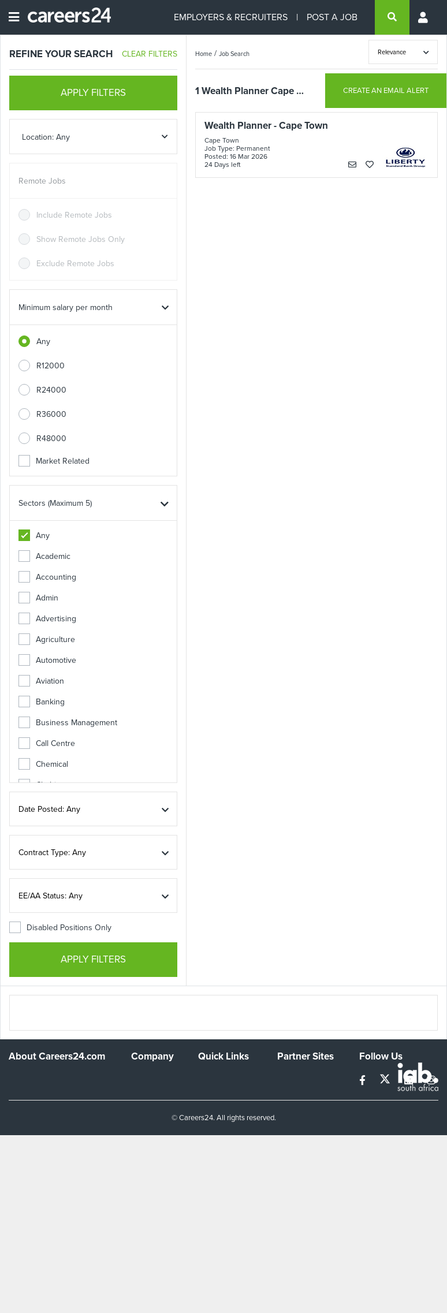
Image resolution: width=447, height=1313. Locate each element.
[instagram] (431, 1080)
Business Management (67, 723)
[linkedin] (409, 1080)
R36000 (51, 414)
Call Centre (46, 743)
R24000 (51, 390)
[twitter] (386, 1080)
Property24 (297, 1110)
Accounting (47, 577)
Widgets (212, 1145)
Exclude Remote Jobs (75, 264)
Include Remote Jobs (74, 215)
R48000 (51, 438)
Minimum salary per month (65, 307)
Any (43, 341)
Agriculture (46, 639)
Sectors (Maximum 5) (55, 503)
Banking (41, 702)
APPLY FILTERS (93, 92)
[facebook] (363, 1080)
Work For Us (153, 1079)
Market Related (54, 461)
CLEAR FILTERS (149, 54)
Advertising (47, 619)
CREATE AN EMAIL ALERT (386, 90)
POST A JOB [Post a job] (332, 17)
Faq (204, 1176)
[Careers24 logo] (65, 17)
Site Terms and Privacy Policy (224, 1125)
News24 (292, 1094)
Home (203, 53)
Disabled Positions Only (60, 928)
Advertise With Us (148, 1099)
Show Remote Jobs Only (80, 239)
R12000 (50, 366)
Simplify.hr (295, 1079)
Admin (38, 598)
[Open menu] (14, 17)
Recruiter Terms (226, 1161)
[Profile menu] (423, 17)
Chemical (43, 764)
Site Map (213, 1104)
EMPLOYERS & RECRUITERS (231, 17)
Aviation (41, 681)
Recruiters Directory (216, 1084)
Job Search (234, 53)
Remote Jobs (42, 181)
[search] (392, 17)
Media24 (292, 1126)
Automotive (47, 660)
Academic (44, 556)
